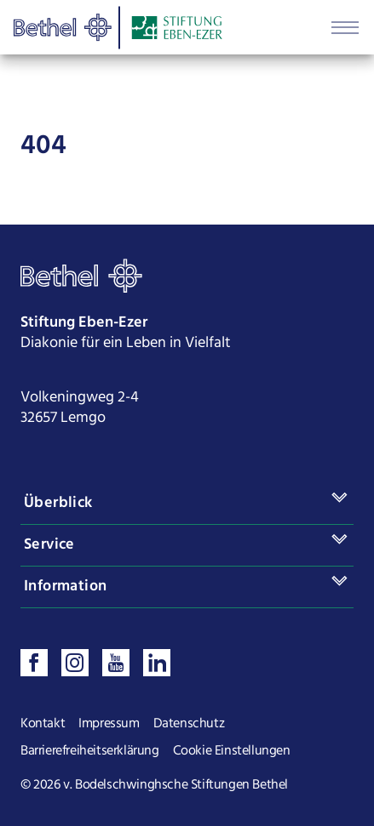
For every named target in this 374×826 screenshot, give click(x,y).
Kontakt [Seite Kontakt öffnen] (42, 724)
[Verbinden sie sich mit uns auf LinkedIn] (156, 662)
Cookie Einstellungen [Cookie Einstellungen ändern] (232, 751)
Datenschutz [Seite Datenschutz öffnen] (189, 724)
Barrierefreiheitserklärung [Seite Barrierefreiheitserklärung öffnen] (89, 751)
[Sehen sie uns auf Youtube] (115, 662)
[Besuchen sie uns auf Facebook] (34, 662)
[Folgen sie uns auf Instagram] (75, 662)
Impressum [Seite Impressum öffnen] (108, 724)
